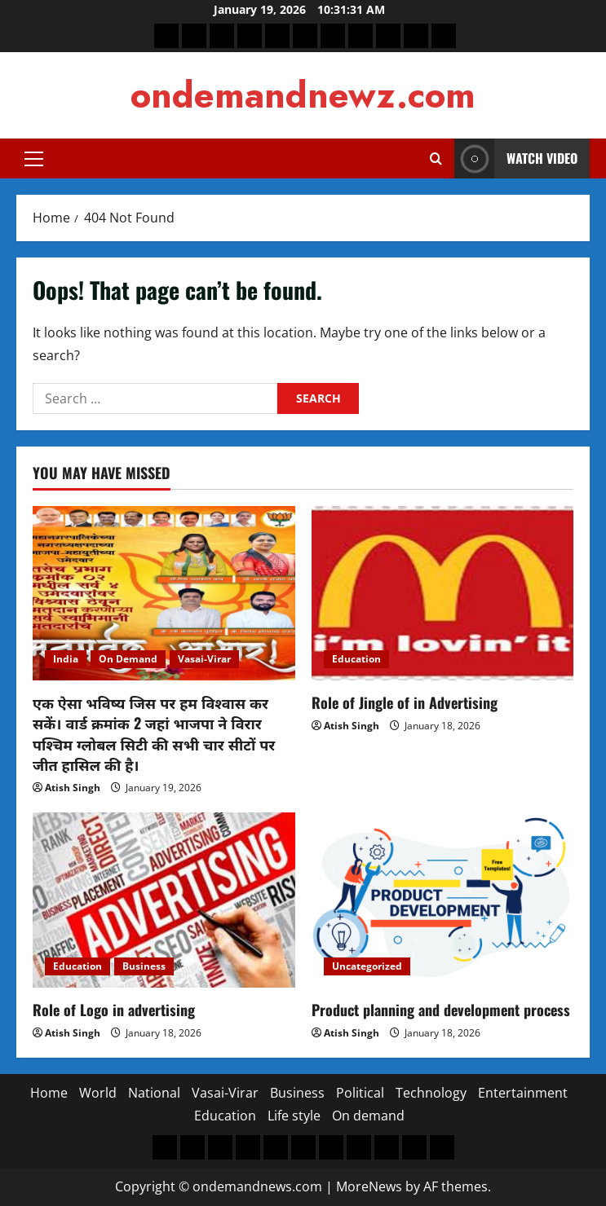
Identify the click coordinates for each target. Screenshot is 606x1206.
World (98, 1093)
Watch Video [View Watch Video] (515, 158)
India (65, 659)
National (154, 1093)
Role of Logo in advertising (114, 1009)
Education (356, 659)
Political (360, 1093)
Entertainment (523, 1093)
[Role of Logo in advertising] (164, 899)
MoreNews (369, 1186)
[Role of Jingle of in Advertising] (443, 593)
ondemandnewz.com (303, 95)
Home (49, 1093)
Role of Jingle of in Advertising (405, 702)
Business (144, 966)
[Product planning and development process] (443, 899)
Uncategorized (367, 966)
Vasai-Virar (204, 659)
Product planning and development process (441, 1009)
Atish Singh (72, 787)
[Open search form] (436, 158)
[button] (33, 159)
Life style (294, 1116)
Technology (431, 1093)
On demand (368, 1116)
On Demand (128, 659)
